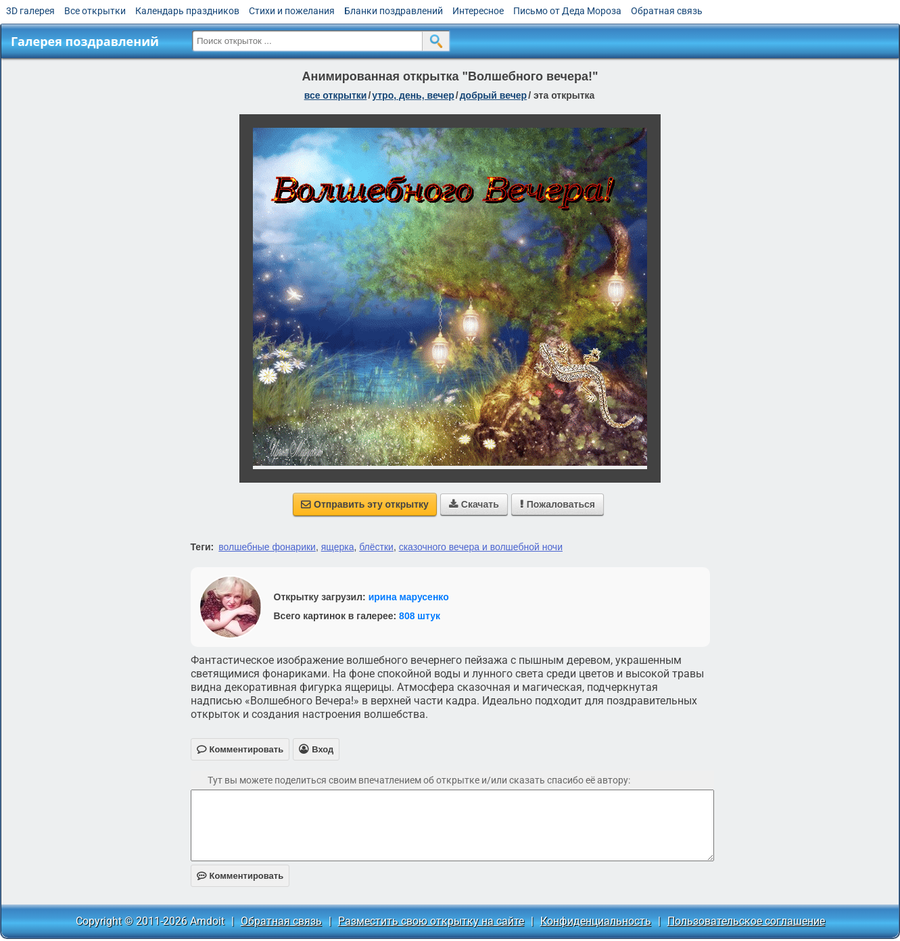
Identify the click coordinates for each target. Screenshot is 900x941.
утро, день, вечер (413, 95)
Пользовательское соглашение (746, 921)
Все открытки (95, 10)
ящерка (337, 546)
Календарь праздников (187, 10)
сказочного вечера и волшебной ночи (481, 546)
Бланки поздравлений (393, 10)
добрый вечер (493, 95)
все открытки (335, 95)
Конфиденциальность (595, 921)
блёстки (376, 546)
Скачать (474, 504)
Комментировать (240, 876)
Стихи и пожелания (292, 10)
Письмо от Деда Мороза (567, 10)
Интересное (478, 10)
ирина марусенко (409, 597)
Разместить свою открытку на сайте (431, 921)
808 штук (419, 615)
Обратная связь (667, 10)
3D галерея (30, 10)
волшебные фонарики (267, 546)
